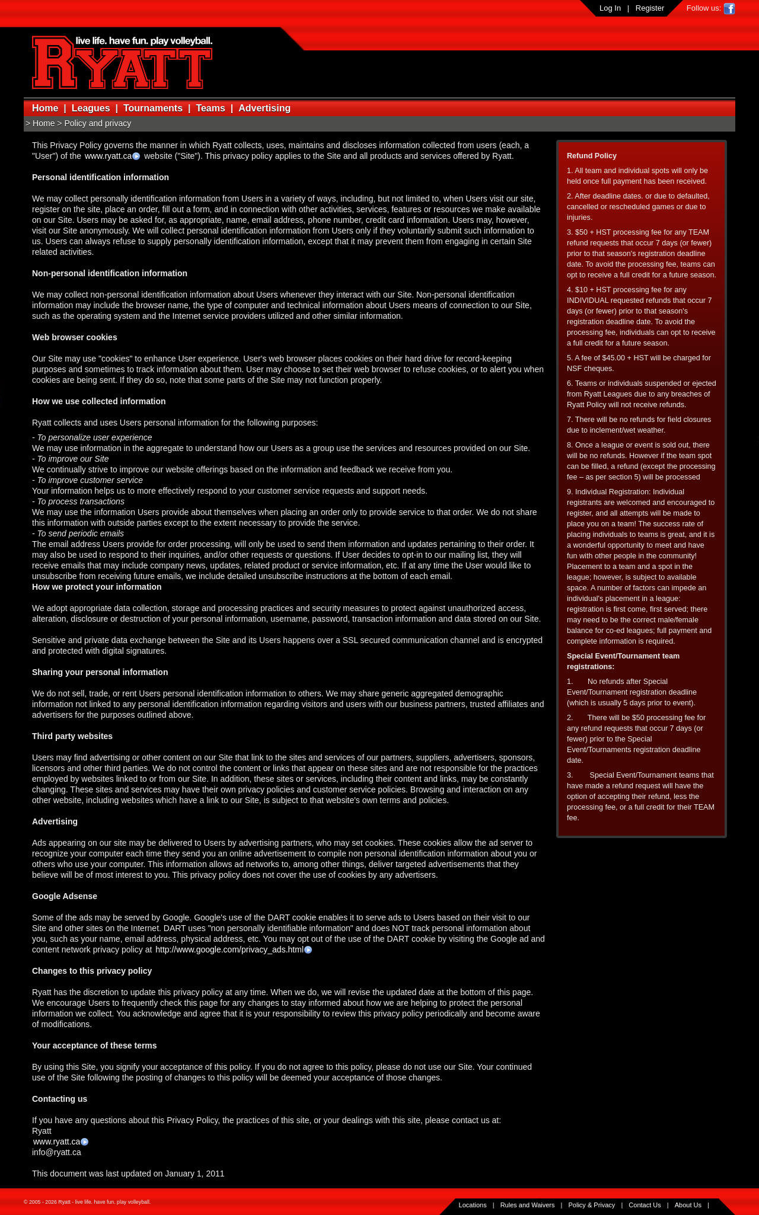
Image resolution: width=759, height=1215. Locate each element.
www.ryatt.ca (108, 156)
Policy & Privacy (592, 1204)
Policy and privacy (97, 123)
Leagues (91, 108)
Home (45, 108)
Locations (473, 1204)
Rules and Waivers (527, 1204)
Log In (610, 8)
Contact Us (645, 1204)
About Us (688, 1204)
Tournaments (153, 108)
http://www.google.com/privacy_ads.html (229, 949)
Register (650, 8)
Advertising (264, 108)
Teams (210, 108)
